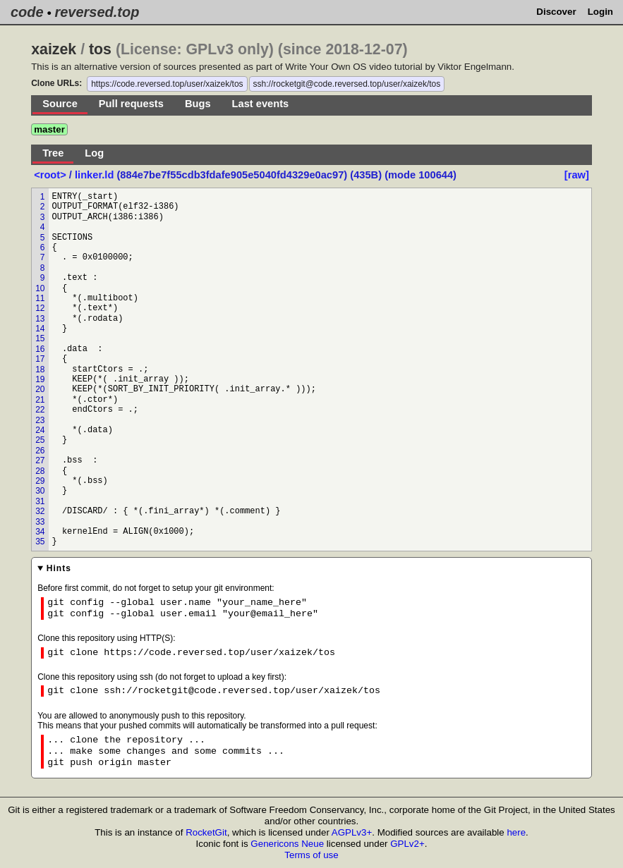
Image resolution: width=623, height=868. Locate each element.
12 (39, 308)
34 (39, 532)
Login (600, 11)
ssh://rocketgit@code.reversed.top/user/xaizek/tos (347, 84)
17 (39, 359)
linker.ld (94, 175)
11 (39, 298)
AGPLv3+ (352, 832)
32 (39, 511)
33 (39, 522)
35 (39, 541)
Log (94, 153)
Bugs (198, 103)
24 (39, 430)
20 (39, 389)
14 (39, 329)
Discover (556, 11)
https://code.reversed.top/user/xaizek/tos (167, 84)
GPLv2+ (407, 843)
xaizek (53, 49)
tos (100, 49)
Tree (52, 153)
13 (39, 319)
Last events (260, 103)
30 (39, 491)
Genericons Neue (287, 843)
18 (39, 369)
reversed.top (96, 12)
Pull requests (131, 103)
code (27, 12)
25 (39, 440)
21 (39, 400)
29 (39, 481)
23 (39, 420)
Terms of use (311, 855)
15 (39, 338)
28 (39, 471)
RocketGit (206, 832)
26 (39, 451)
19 (39, 379)
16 (39, 349)
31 (39, 501)
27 (39, 460)
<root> (51, 175)
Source (60, 103)
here (516, 832)
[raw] (576, 175)
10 (39, 288)
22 (39, 410)
